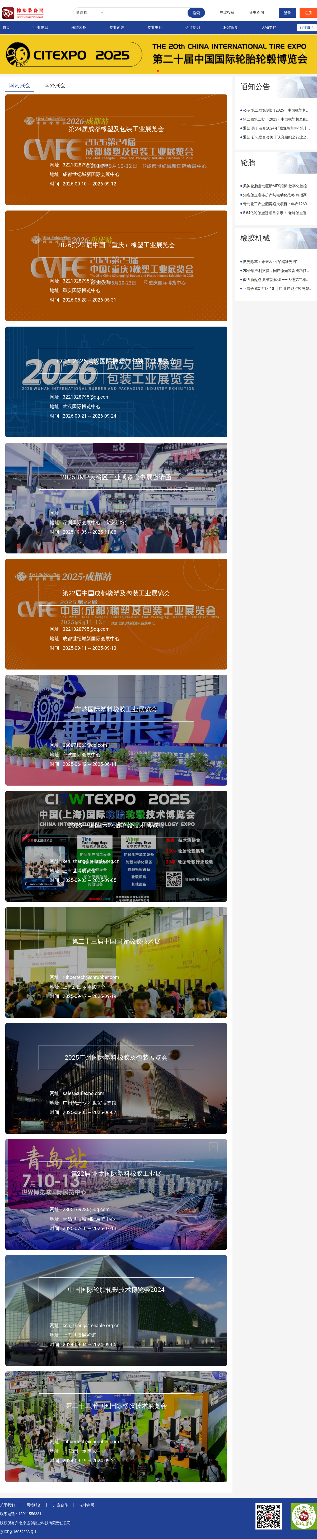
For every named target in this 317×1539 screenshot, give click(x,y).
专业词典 (116, 27)
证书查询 (256, 12)
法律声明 (87, 1505)
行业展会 (307, 27)
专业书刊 (154, 27)
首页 (6, 27)
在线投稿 (227, 12)
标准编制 (230, 27)
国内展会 (19, 85)
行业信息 (40, 27)
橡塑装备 (78, 27)
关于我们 (7, 1505)
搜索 (196, 13)
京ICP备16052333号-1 (18, 1532)
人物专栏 (269, 27)
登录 (287, 13)
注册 (308, 13)
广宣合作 (60, 1505)
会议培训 (192, 27)
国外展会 (55, 85)
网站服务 (33, 1505)
